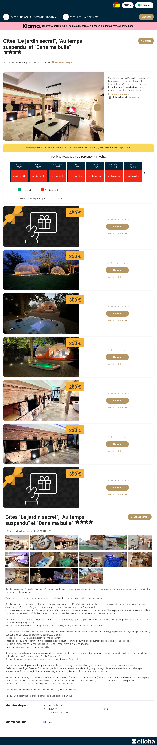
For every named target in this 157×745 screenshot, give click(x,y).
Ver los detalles (117, 233)
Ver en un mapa (62, 62)
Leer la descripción (118, 94)
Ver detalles (134, 97)
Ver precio (146, 41)
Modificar (146, 17)
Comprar (117, 226)
